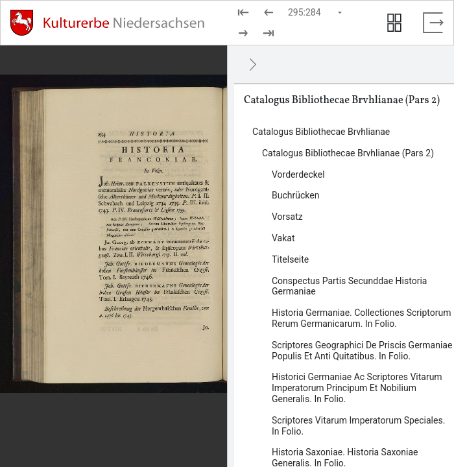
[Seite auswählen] (315, 12)
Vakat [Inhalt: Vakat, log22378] (283, 238)
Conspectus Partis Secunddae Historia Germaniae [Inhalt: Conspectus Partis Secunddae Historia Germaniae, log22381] (349, 286)
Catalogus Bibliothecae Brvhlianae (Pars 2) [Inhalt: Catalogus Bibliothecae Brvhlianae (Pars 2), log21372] (348, 153)
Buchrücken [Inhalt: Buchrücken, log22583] (295, 195)
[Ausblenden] (253, 64)
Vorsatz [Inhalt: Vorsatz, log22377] (287, 216)
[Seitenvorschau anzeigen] (394, 23)
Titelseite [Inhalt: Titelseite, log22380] (290, 259)
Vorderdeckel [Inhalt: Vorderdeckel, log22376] (298, 174)
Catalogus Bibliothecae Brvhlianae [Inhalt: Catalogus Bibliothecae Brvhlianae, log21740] (321, 131)
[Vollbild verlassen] (433, 22)
